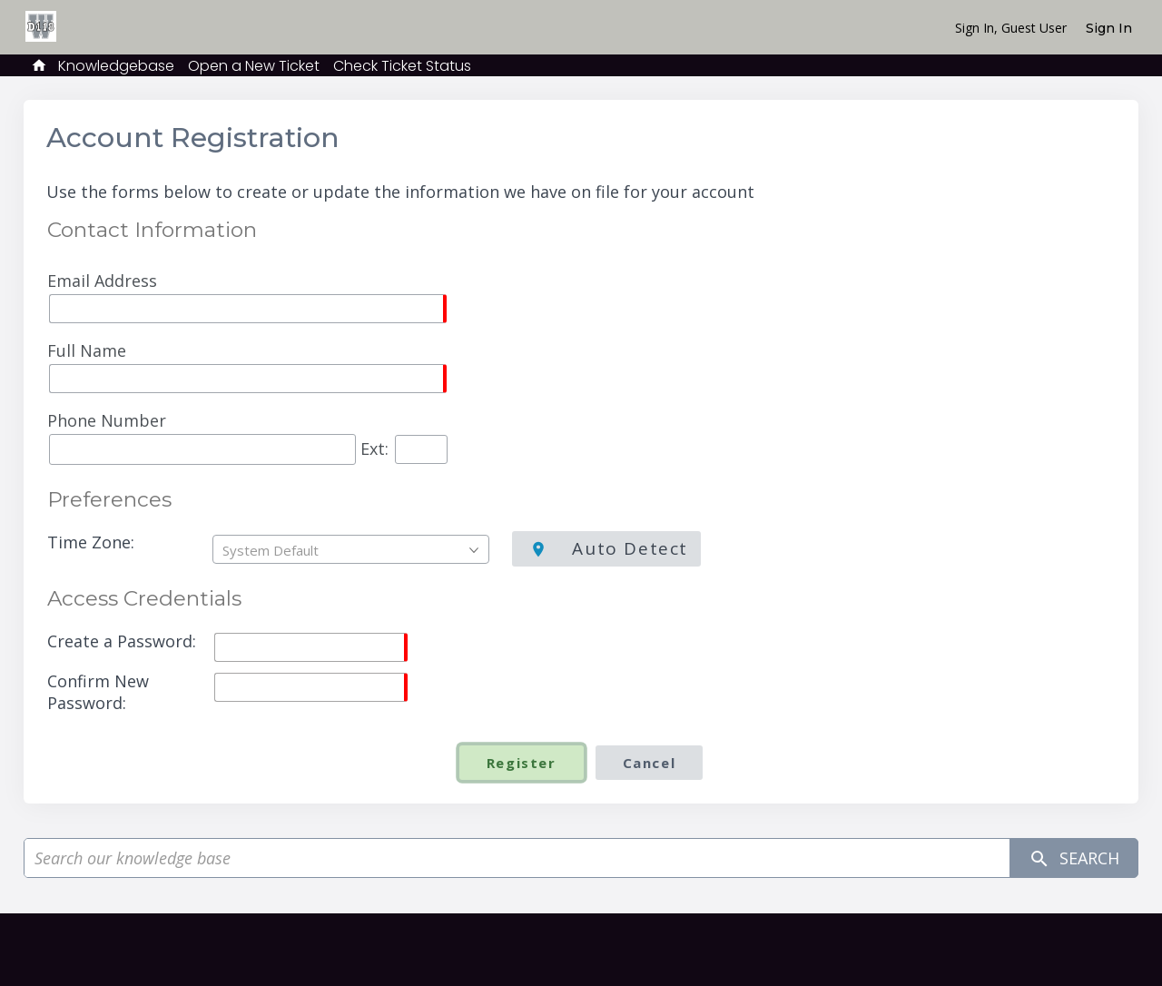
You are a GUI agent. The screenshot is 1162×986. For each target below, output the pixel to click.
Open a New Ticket (254, 65)
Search (1074, 858)
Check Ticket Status (402, 65)
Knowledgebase (116, 65)
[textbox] (355, 550)
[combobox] (350, 549)
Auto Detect (627, 548)
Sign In (1109, 28)
